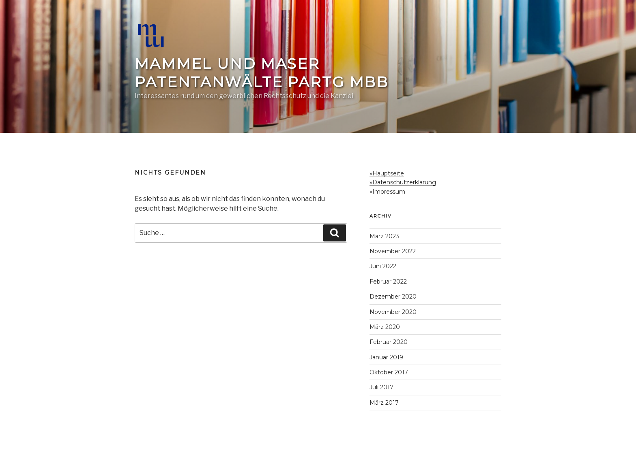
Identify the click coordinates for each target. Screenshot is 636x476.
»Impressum (387, 191)
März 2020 (385, 327)
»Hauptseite (387, 173)
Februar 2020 (389, 342)
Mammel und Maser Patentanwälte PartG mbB (262, 73)
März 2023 (384, 236)
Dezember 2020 (393, 296)
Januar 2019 (386, 357)
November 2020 (393, 312)
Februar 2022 (388, 281)
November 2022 (393, 251)
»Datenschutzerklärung (403, 182)
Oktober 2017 (389, 372)
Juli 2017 (381, 387)
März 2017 (384, 402)
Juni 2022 (383, 266)
